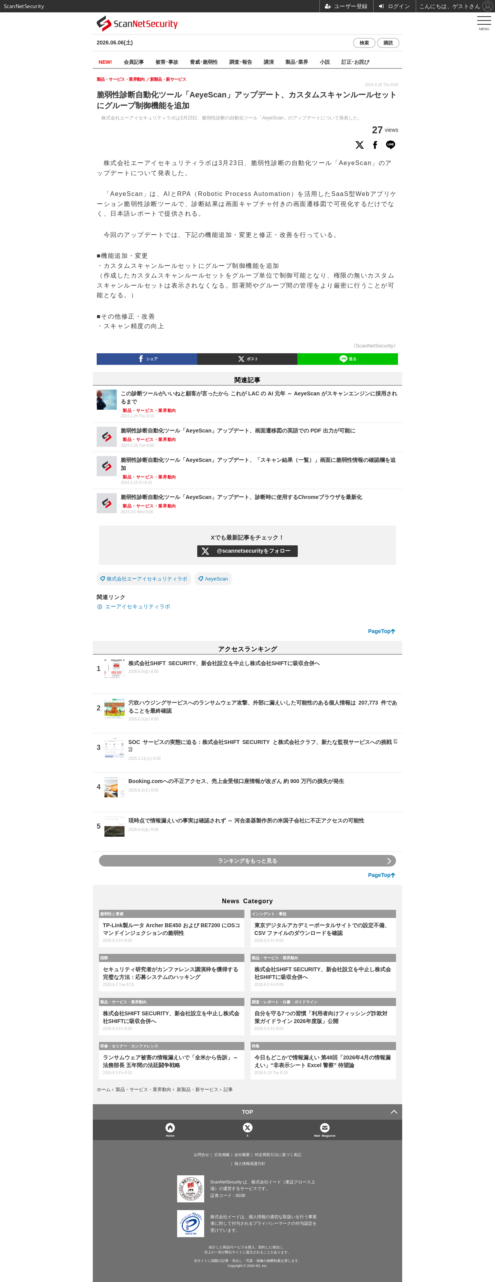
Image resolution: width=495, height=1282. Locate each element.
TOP (247, 1112)
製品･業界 (296, 61)
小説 (325, 61)
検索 (364, 43)
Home (170, 1135)
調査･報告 (240, 61)
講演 (269, 61)
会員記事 (134, 61)
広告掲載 (222, 1155)
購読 (388, 43)
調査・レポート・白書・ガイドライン (284, 1002)
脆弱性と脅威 (111, 914)
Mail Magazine (325, 1135)
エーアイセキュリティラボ (137, 606)
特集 (255, 1046)
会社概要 (242, 1155)
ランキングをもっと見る (247, 861)
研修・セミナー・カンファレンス (129, 1046)
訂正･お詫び (355, 61)
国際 (104, 958)
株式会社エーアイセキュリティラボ (147, 579)
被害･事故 (166, 61)
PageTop (379, 631)
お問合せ (201, 1155)
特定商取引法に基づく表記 (278, 1155)
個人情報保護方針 (249, 1164)
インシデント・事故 (269, 914)
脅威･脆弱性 (204, 61)
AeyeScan (216, 579)
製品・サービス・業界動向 (275, 958)
